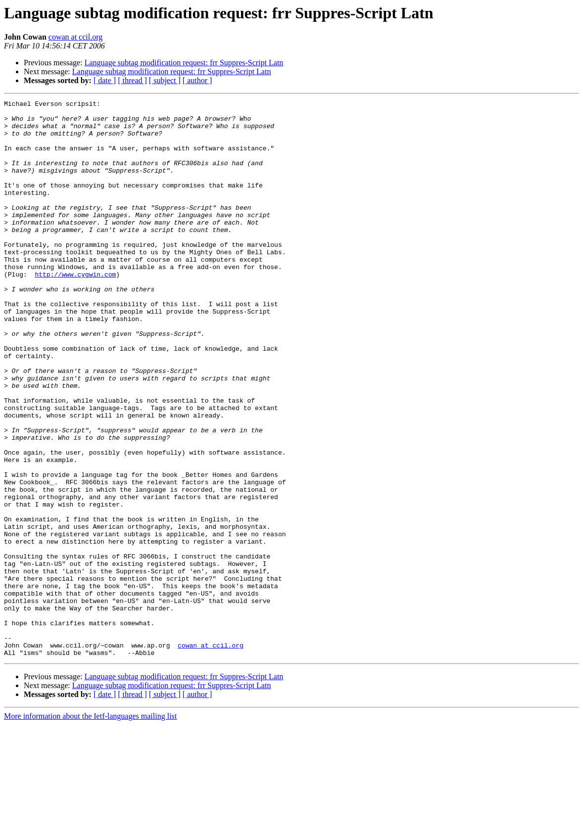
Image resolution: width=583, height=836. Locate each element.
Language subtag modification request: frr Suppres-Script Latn (184, 62)
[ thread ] (132, 80)
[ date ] (105, 80)
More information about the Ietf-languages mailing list (90, 827)
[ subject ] (165, 80)
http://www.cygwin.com (75, 309)
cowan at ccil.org (75, 37)
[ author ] (197, 80)
